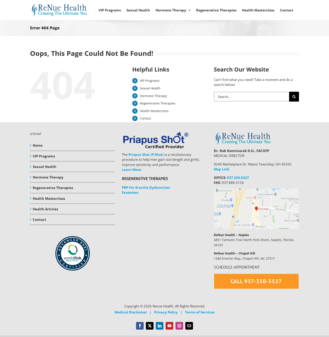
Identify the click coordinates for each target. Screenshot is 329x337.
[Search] (294, 97)
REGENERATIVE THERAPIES (145, 178)
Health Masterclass (154, 111)
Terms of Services (199, 312)
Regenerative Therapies (157, 103)
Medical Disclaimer (131, 312)
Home (38, 145)
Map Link (221, 169)
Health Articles (45, 209)
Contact (145, 118)
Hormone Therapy (153, 96)
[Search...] (251, 97)
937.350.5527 (238, 177)
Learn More (131, 169)
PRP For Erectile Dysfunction (146, 187)
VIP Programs (150, 80)
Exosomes (130, 192)
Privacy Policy (166, 312)
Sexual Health (150, 88)
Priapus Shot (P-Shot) (146, 154)
